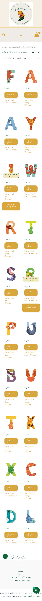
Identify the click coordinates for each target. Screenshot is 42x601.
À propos (21, 574)
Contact (21, 571)
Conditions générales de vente (21, 580)
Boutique (12, 47)
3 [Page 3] (17, 556)
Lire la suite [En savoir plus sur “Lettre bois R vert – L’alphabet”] (29, 292)
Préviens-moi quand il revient (11, 206)
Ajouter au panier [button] (10, 95)
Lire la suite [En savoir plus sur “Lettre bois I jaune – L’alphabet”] (9, 189)
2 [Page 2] (11, 556)
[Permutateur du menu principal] (21, 35)
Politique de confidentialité (21, 577)
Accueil (4, 47)
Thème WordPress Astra (31, 596)
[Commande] (21, 58)
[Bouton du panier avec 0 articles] (36, 590)
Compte (21, 568)
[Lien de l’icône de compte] (3, 34)
